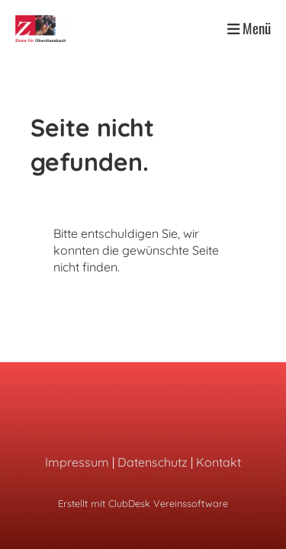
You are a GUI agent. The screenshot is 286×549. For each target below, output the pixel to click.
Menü (249, 28)
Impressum (77, 462)
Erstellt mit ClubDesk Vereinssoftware (143, 503)
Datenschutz (152, 462)
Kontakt (218, 462)
